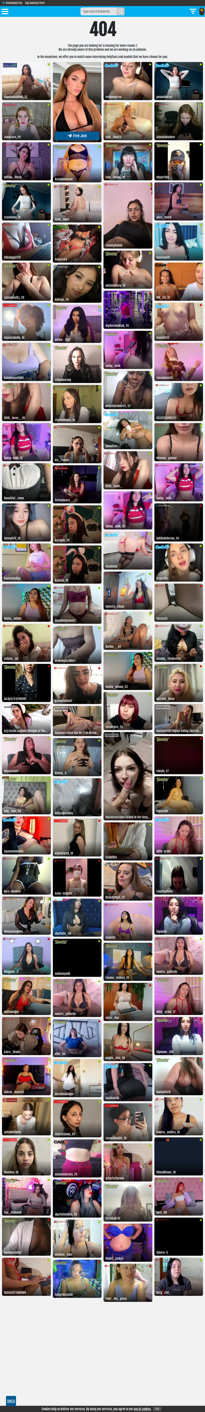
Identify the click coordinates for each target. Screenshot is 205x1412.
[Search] (121, 11)
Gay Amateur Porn (35, 3)
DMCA (11, 1401)
